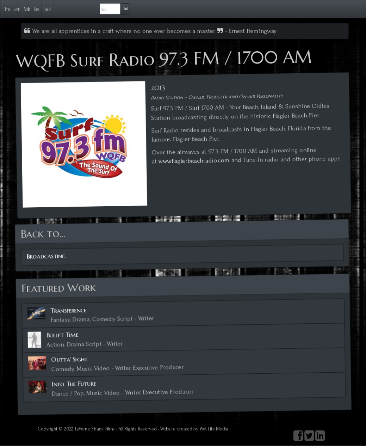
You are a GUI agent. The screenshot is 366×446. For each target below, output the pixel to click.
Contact (126, 9)
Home (18, 9)
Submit (336, 8)
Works (73, 9)
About (46, 9)
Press (98, 9)
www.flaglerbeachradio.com (194, 160)
